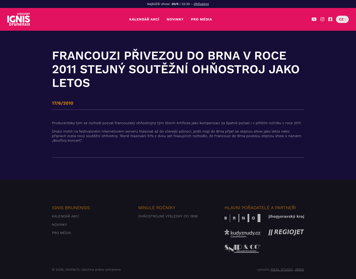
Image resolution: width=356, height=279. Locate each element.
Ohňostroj (201, 4)
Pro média (201, 19)
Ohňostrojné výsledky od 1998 (168, 216)
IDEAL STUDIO (281, 269)
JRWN (299, 269)
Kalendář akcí (144, 19)
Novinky (175, 19)
